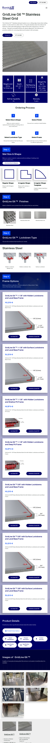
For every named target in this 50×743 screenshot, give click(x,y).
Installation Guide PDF (34, 336)
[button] (46, 7)
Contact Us (7, 35)
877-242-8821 (43, 2)
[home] (8, 7)
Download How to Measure (11, 163)
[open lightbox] (10, 218)
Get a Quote (33, 2)
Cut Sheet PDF (14, 336)
